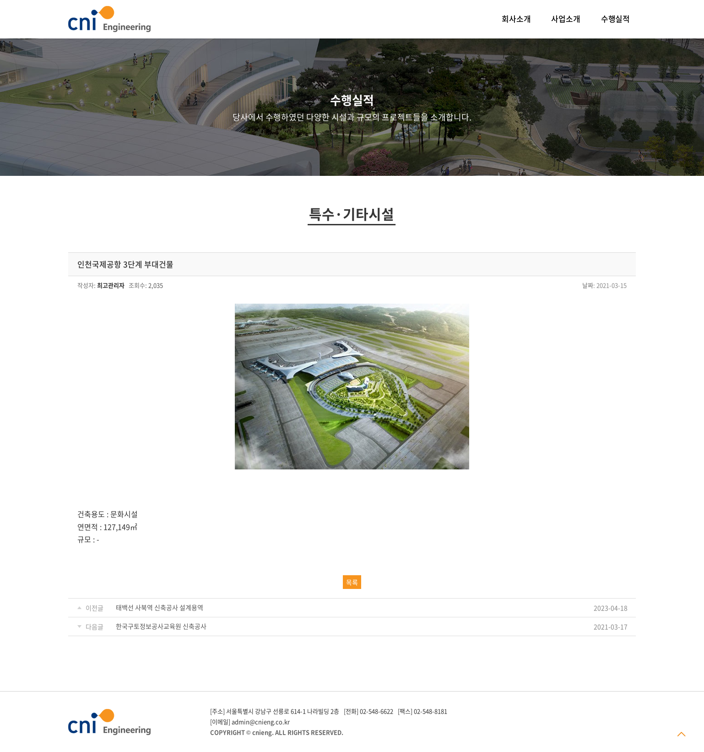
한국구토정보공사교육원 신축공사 (161, 626)
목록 (352, 582)
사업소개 (565, 18)
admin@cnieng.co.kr (261, 721)
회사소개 (516, 18)
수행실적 (615, 18)
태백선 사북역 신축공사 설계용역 (159, 607)
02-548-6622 (376, 711)
